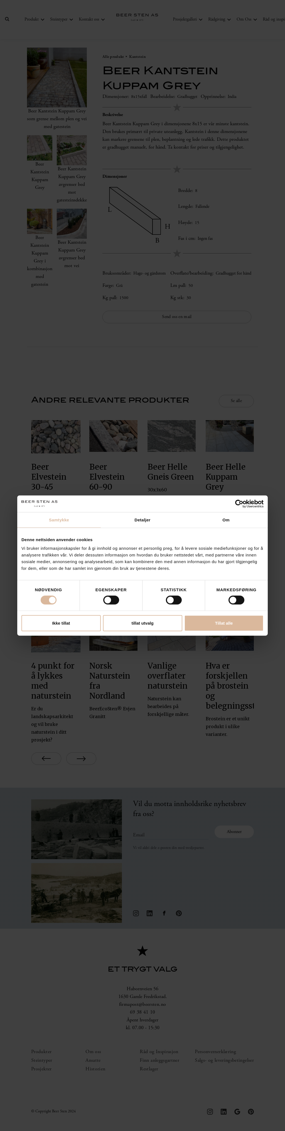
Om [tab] (226, 519)
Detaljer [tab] (142, 519)
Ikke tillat (61, 623)
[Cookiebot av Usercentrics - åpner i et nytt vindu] (239, 503)
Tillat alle (224, 623)
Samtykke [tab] (59, 519)
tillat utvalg (142, 623)
